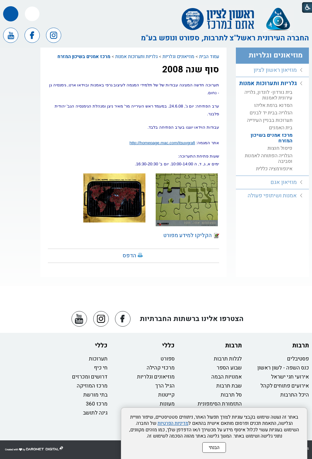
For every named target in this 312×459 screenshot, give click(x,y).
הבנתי (214, 447)
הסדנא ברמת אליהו (273, 105)
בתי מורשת (95, 395)
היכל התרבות (294, 395)
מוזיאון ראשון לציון (275, 70)
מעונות (167, 404)
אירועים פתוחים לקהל (284, 386)
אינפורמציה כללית (274, 168)
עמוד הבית (209, 56)
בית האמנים (280, 127)
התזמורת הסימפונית (220, 404)
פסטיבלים (298, 359)
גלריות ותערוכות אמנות (136, 56)
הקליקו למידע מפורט (191, 235)
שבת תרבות (229, 386)
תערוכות (98, 359)
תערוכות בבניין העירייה (269, 120)
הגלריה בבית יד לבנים (271, 113)
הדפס (129, 255)
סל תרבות (231, 395)
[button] (32, 14)
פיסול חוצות (280, 148)
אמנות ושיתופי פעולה (272, 195)
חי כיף (101, 368)
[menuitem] (272, 70)
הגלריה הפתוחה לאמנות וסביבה (268, 158)
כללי (168, 345)
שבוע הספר (229, 368)
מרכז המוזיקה (92, 386)
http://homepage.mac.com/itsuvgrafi (162, 142)
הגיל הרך (165, 386)
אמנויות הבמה (226, 377)
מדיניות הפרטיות (173, 423)
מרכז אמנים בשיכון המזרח (83, 56)
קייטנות (166, 395)
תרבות (300, 345)
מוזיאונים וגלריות (178, 56)
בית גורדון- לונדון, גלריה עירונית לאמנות (268, 95)
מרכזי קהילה (161, 368)
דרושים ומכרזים (90, 377)
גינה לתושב (95, 413)
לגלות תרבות (228, 359)
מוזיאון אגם (283, 182)
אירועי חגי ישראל (290, 377)
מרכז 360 (97, 404)
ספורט (168, 359)
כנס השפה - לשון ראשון (283, 368)
